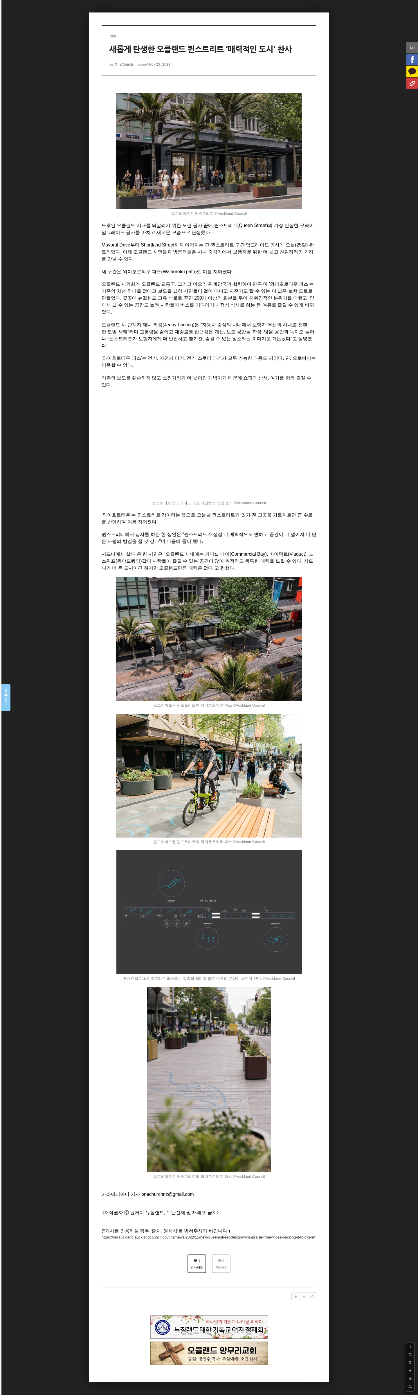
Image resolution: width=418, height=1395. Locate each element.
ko (412, 47)
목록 (6, 697)
